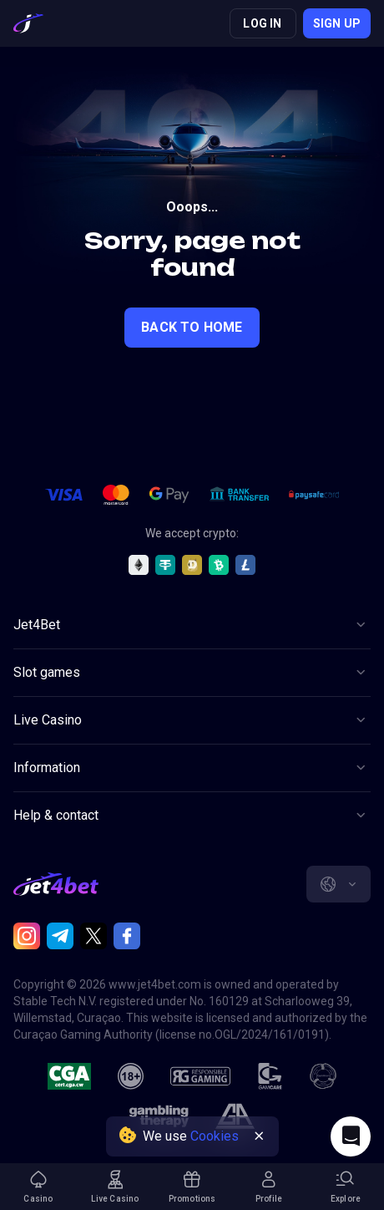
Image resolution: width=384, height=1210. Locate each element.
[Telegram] (60, 936)
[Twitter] (93, 936)
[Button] (192, 625)
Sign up (337, 23)
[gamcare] (270, 1076)
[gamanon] (323, 1076)
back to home (191, 327)
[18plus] (131, 1076)
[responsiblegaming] (200, 1076)
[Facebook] (127, 936)
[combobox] (338, 884)
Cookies (214, 1136)
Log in (262, 23)
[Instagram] (26, 936)
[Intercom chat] (351, 1136)
